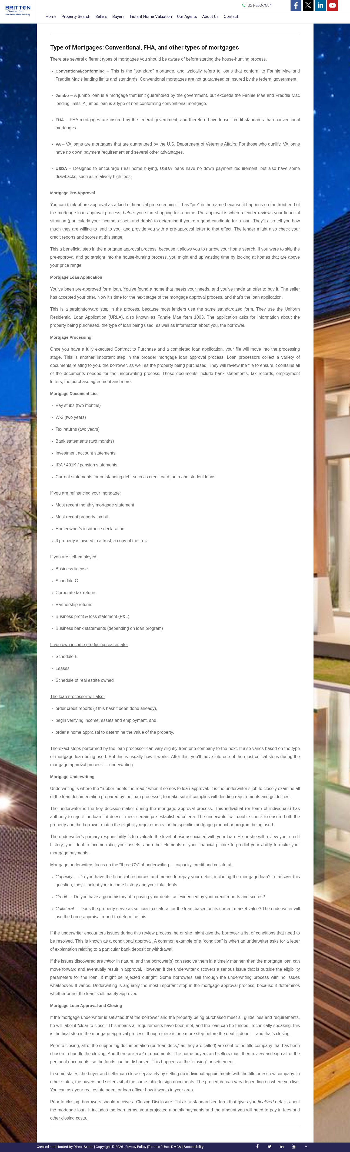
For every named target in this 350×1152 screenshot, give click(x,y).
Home (51, 16)
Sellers (101, 16)
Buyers (118, 16)
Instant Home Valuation (151, 16)
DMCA (176, 1147)
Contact (231, 16)
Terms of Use (158, 1147)
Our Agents (187, 16)
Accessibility (194, 1147)
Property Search (76, 16)
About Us (210, 16)
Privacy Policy (135, 1147)
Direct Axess (83, 1147)
